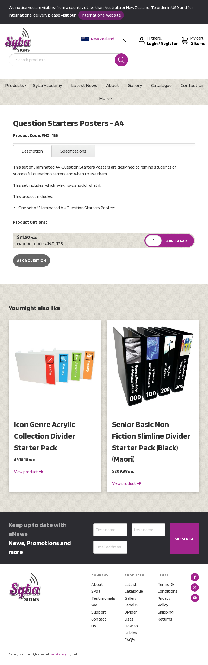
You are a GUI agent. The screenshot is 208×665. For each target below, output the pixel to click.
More (104, 98)
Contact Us (98, 622)
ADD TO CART (177, 240)
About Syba (97, 588)
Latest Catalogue (134, 588)
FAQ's (130, 639)
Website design (59, 654)
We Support (98, 608)
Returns (165, 619)
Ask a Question (31, 260)
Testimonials (101, 598)
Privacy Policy (164, 602)
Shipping (166, 612)
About (112, 85)
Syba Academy (47, 85)
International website (101, 15)
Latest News (84, 85)
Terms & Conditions (168, 588)
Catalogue (161, 85)
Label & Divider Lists (131, 611)
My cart (193, 40)
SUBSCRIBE (184, 539)
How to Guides (131, 629)
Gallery (135, 85)
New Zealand (97, 38)
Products (14, 85)
